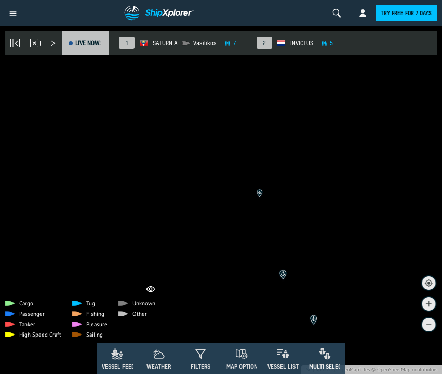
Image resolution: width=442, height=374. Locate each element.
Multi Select (327, 366)
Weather (158, 366)
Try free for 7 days (406, 13)
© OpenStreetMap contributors (404, 369)
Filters (200, 366)
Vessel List (283, 366)
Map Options (243, 366)
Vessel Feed (118, 366)
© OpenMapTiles (351, 369)
